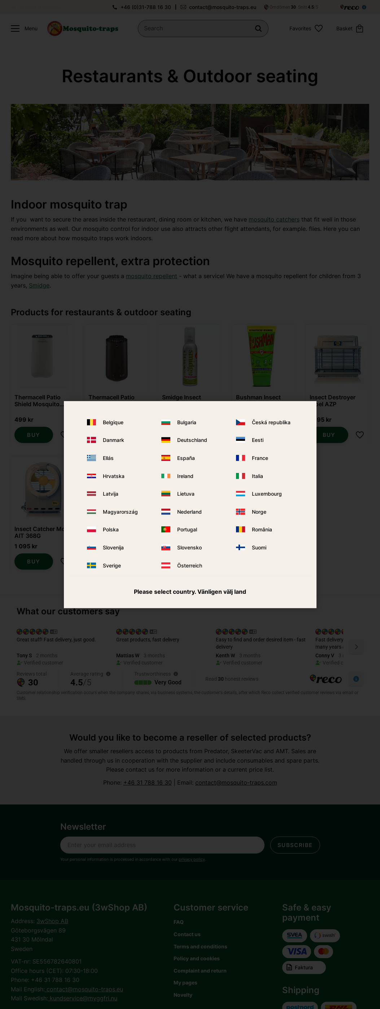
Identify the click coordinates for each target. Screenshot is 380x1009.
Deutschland (192, 440)
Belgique (113, 422)
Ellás (108, 458)
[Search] (258, 28)
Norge (259, 512)
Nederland (189, 512)
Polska (111, 529)
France (260, 458)
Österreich (189, 565)
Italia (257, 476)
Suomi (259, 547)
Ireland (185, 476)
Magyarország (120, 512)
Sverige (112, 565)
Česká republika (271, 422)
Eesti (257, 440)
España (186, 458)
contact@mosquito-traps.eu (222, 7)
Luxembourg (267, 494)
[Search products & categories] (203, 28)
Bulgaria (186, 422)
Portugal (187, 529)
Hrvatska (114, 476)
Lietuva (186, 494)
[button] (22, 28)
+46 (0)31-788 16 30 (146, 7)
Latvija (110, 494)
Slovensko (189, 547)
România (262, 529)
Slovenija (113, 547)
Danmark (113, 440)
